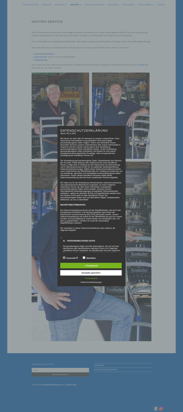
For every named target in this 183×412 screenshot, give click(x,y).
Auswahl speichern (91, 273)
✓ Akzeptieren (91, 265)
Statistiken (90, 258)
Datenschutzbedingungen (91, 282)
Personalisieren (91, 278)
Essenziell (70, 258)
